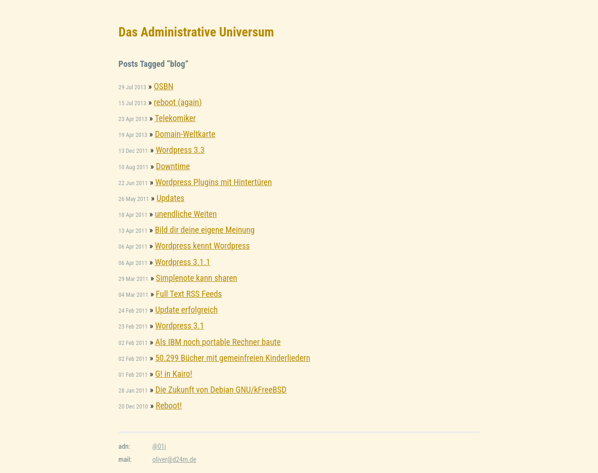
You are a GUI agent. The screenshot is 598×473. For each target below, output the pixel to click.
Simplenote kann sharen (196, 278)
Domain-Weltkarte (185, 134)
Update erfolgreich (186, 310)
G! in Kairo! (173, 374)
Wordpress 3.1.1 (182, 262)
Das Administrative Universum (196, 32)
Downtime (173, 166)
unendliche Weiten (186, 214)
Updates (171, 198)
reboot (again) (178, 102)
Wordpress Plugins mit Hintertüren (213, 182)
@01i (159, 446)
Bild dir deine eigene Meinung (205, 230)
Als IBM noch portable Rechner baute (218, 342)
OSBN (163, 86)
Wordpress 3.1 (179, 325)
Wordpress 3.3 (180, 150)
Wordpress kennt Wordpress (202, 246)
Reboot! (169, 405)
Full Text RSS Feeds (189, 294)
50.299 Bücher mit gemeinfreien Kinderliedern (232, 358)
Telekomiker (175, 118)
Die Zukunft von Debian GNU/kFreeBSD (220, 389)
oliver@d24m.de (174, 459)
